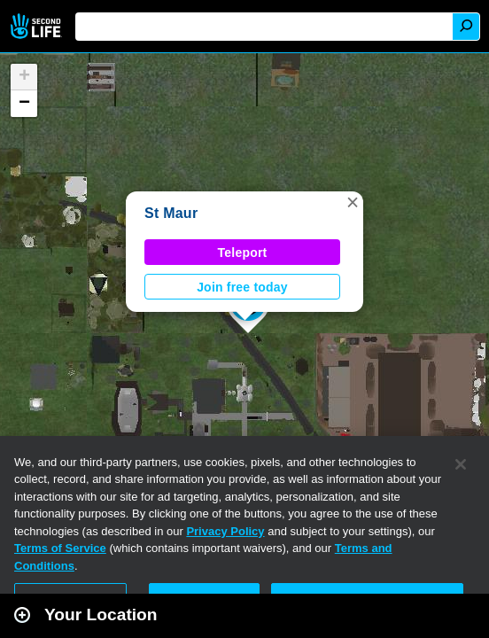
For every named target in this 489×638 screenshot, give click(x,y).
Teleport (243, 252)
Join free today (242, 287)
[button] (352, 202)
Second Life (37, 26)
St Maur (171, 213)
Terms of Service (60, 548)
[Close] (460, 464)
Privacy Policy (225, 531)
